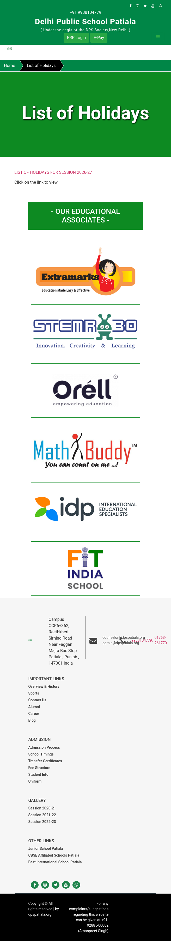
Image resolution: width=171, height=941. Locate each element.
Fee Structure (39, 768)
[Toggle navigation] (158, 36)
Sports (33, 693)
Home (9, 65)
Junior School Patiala (45, 848)
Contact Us (37, 700)
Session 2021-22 (42, 815)
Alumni (34, 707)
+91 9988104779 (85, 12)
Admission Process (44, 747)
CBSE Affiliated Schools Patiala (53, 855)
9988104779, (141, 640)
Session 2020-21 (42, 808)
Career (33, 713)
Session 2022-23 (42, 822)
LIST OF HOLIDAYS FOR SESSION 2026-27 (53, 172)
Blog (31, 720)
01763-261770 (161, 640)
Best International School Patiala (55, 862)
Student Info (38, 774)
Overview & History (43, 686)
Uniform (34, 781)
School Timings (40, 754)
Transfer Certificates (45, 761)
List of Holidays (41, 65)
